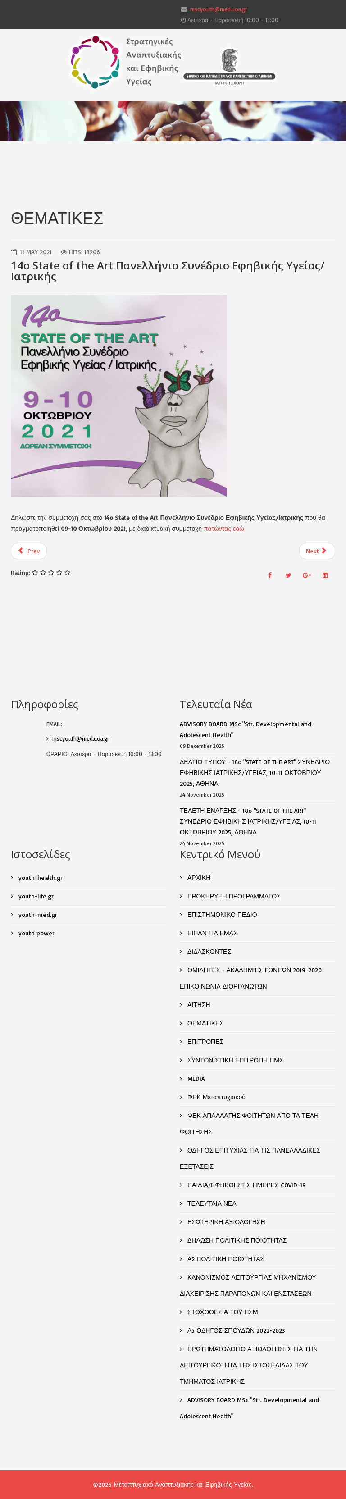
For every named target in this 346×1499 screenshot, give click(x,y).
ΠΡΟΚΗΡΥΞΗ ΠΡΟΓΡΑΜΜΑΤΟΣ (233, 896)
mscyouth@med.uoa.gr (218, 9)
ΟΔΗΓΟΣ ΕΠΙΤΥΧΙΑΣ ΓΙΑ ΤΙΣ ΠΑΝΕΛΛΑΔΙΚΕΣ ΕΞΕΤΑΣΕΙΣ (250, 1158)
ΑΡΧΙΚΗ (198, 877)
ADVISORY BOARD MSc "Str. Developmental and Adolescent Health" (249, 1408)
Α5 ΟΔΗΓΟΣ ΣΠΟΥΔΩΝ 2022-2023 (235, 1330)
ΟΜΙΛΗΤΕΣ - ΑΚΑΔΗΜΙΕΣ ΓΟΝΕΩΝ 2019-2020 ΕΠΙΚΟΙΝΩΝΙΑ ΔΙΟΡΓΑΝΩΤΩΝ (251, 978)
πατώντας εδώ (224, 528)
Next (316, 551)
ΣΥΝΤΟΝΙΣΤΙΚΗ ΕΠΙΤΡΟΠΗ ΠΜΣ (234, 1060)
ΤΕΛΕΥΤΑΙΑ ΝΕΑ (211, 1203)
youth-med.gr (37, 914)
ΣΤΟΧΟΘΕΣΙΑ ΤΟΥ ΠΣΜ (222, 1312)
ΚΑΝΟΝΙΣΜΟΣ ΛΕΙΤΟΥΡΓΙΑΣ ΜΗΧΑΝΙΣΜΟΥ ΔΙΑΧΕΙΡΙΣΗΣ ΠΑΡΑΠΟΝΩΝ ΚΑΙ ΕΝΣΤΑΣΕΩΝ (248, 1285)
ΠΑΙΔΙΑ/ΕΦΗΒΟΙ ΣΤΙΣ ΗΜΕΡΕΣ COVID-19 (246, 1185)
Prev (29, 551)
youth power (36, 933)
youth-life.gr (35, 896)
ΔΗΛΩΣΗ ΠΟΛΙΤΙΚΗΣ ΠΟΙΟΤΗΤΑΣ (236, 1240)
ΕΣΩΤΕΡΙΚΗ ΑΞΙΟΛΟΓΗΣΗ (225, 1222)
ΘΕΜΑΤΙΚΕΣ (204, 1023)
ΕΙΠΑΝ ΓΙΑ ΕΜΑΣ (211, 933)
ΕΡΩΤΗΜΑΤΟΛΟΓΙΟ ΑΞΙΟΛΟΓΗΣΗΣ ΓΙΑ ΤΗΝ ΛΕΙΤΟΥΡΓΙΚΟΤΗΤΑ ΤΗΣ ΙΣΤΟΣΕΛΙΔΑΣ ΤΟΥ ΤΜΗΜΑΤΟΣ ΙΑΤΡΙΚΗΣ (249, 1365)
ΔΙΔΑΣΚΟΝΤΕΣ (208, 951)
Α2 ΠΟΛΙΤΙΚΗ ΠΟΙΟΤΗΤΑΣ (225, 1258)
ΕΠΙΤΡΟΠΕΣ (204, 1041)
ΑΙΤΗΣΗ (198, 1004)
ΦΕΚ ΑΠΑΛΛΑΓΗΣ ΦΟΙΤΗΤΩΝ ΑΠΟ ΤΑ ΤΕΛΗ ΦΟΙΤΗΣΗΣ (249, 1123)
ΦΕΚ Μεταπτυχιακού (216, 1097)
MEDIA (195, 1078)
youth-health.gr (40, 877)
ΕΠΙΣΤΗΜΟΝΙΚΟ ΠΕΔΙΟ (221, 914)
